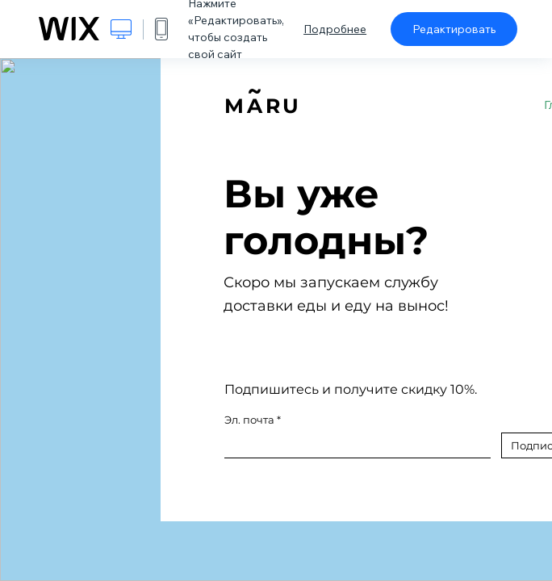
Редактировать (454, 29)
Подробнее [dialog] (334, 29)
